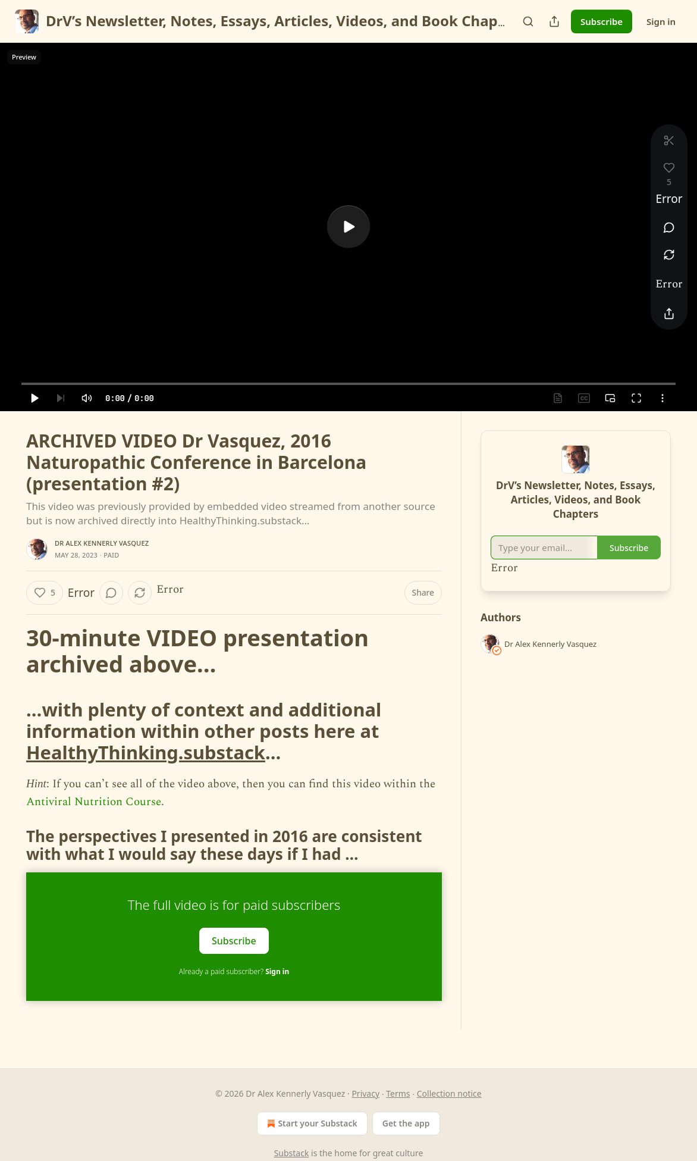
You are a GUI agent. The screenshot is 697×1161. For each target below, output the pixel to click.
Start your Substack (311, 1123)
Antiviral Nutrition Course (93, 801)
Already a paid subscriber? (234, 971)
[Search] (528, 21)
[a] (348, 226)
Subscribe (601, 21)
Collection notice (449, 1093)
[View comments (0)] (669, 227)
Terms (398, 1093)
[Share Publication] (554, 21)
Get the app (406, 1123)
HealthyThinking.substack (145, 752)
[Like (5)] (44, 593)
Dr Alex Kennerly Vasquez (102, 543)
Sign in (661, 21)
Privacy (365, 1093)
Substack (291, 1153)
